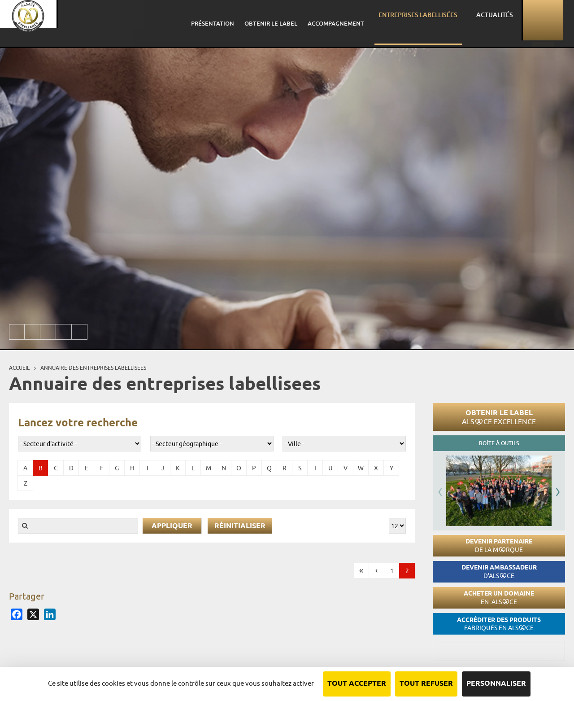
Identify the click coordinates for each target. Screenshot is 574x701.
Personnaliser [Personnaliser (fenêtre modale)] (496, 683)
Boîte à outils (499, 443)
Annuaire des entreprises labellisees (93, 367)
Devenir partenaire (498, 545)
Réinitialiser (239, 526)
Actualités (506, 20)
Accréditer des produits (499, 624)
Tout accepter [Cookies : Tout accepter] (356, 683)
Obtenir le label (499, 416)
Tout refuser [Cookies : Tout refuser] (426, 683)
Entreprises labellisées (442, 20)
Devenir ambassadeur (499, 571)
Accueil (19, 367)
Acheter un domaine (499, 597)
